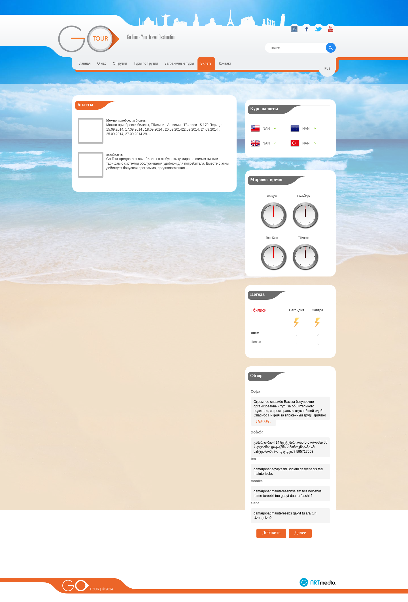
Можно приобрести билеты (126, 120)
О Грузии (120, 63)
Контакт (225, 63)
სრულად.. (263, 422)
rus (327, 69)
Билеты (206, 63)
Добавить (271, 533)
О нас (101, 63)
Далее (300, 533)
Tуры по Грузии (146, 63)
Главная (84, 63)
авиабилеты (114, 154)
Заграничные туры (179, 63)
